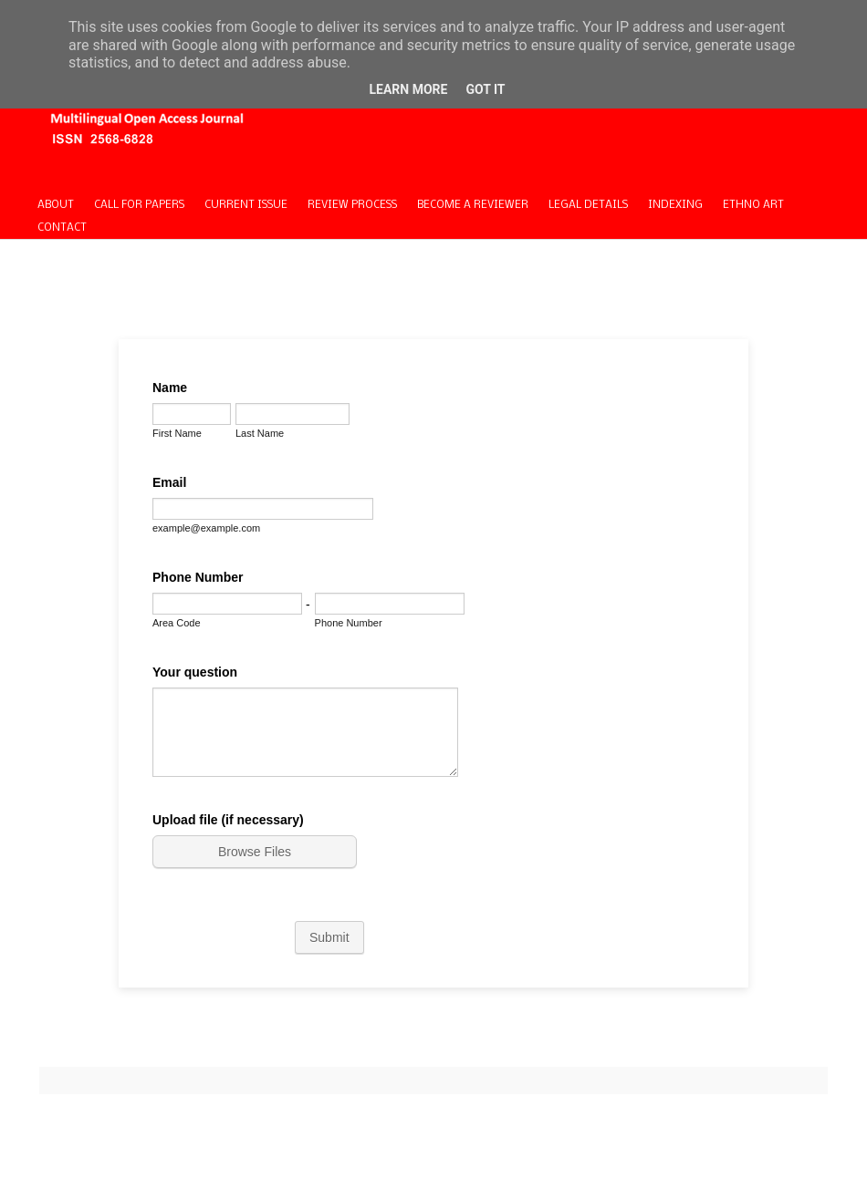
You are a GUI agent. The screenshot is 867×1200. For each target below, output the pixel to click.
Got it (485, 89)
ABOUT (55, 205)
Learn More (408, 89)
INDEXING (675, 205)
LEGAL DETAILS (588, 205)
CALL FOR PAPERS (139, 205)
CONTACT (62, 227)
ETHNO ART (753, 205)
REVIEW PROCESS (352, 205)
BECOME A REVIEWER (472, 205)
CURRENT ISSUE (245, 205)
